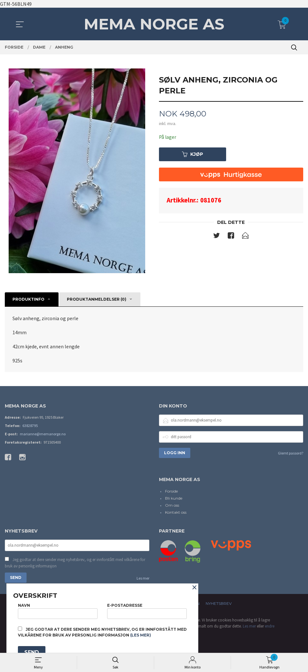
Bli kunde (173, 498)
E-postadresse (147, 610)
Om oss (172, 505)
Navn (58, 610)
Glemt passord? (290, 453)
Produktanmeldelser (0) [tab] (96, 299)
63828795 (30, 425)
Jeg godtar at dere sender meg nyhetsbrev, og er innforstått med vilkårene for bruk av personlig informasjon (75, 563)
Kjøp (192, 154)
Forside (171, 491)
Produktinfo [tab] (28, 299)
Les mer (143, 578)
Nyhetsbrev (219, 604)
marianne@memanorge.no (43, 433)
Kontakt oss (175, 512)
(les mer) (140, 635)
